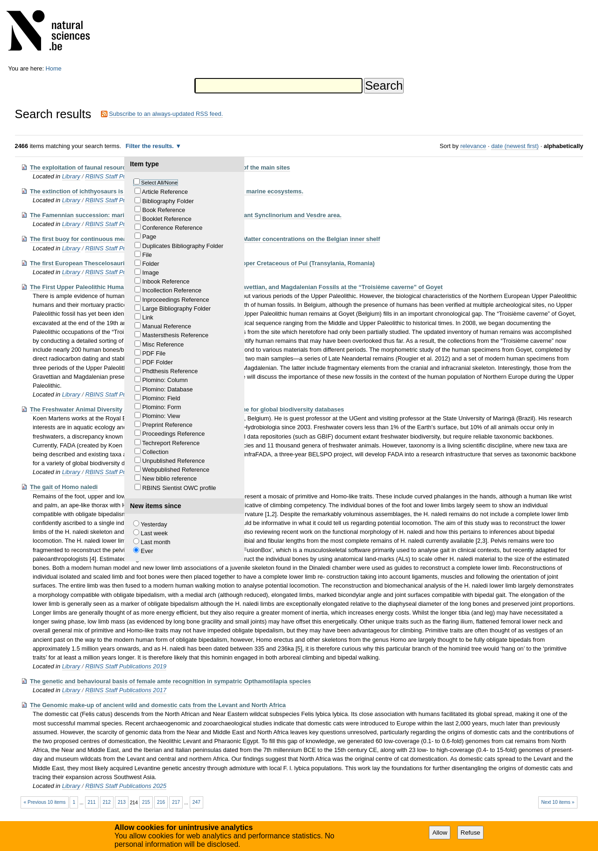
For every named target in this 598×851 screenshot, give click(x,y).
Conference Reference (172, 227)
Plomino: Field (161, 398)
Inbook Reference (166, 281)
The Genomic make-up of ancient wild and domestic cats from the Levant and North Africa (158, 705)
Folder (150, 263)
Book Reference (163, 209)
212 (107, 802)
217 (176, 802)
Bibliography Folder (168, 201)
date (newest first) (515, 145)
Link (147, 317)
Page (149, 236)
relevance (473, 145)
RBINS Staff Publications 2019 (125, 666)
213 (122, 802)
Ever (147, 550)
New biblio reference (169, 478)
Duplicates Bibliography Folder (183, 245)
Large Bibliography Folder (176, 308)
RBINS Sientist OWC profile (179, 487)
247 (196, 802)
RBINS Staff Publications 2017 (125, 690)
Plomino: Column (165, 379)
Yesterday (154, 524)
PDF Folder (157, 362)
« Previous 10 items (45, 802)
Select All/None (159, 182)
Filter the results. (151, 145)
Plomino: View (161, 415)
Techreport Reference (170, 443)
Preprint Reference (167, 424)
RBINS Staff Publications (118, 176)
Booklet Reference (167, 218)
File (147, 254)
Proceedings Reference (173, 433)
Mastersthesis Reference (175, 335)
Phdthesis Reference (170, 371)
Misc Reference (163, 344)
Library (71, 176)
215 (146, 802)
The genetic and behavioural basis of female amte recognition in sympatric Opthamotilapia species (170, 681)
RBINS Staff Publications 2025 (125, 785)
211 (92, 802)
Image (150, 272)
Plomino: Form (161, 407)
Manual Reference (167, 326)
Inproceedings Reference (175, 299)
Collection (155, 451)
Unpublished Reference (173, 460)
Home (54, 68)
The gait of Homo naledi (64, 486)
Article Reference (165, 191)
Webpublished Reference (175, 469)
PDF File (154, 353)
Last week (154, 533)
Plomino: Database (167, 389)
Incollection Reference (172, 290)
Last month (155, 542)
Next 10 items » (557, 802)
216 (161, 802)
